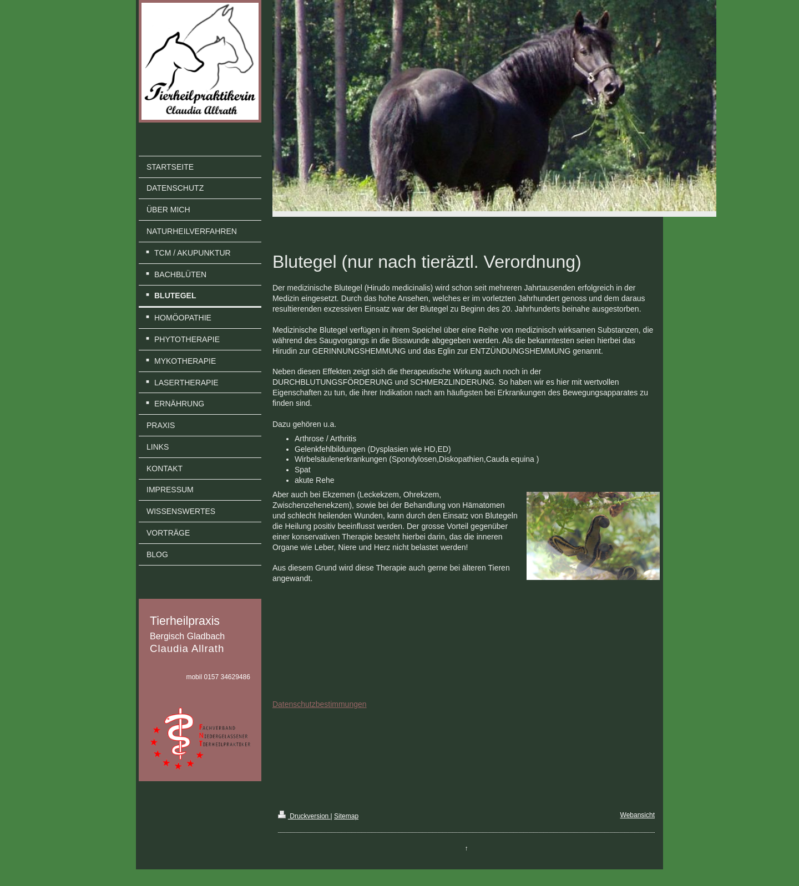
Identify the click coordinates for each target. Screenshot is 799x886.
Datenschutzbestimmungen (319, 704)
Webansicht (637, 815)
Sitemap (346, 816)
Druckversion (304, 816)
